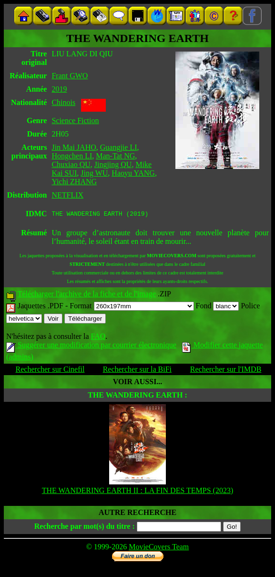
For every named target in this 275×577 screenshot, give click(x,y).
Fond (217, 307)
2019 (59, 89)
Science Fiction (75, 120)
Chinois (63, 102)
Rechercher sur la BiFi (137, 371)
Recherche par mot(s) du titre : (84, 528)
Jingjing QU (113, 164)
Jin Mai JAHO (73, 147)
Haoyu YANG (133, 173)
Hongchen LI (71, 156)
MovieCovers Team (159, 548)
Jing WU (94, 173)
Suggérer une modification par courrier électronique (91, 346)
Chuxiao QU (70, 164)
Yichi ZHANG (74, 182)
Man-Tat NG (115, 156)
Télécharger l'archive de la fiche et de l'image (87, 295)
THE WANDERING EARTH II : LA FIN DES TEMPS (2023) (138, 492)
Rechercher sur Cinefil (50, 371)
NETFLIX (67, 195)
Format (132, 307)
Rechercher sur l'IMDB (226, 371)
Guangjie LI (118, 147)
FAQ (98, 338)
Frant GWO (69, 76)
